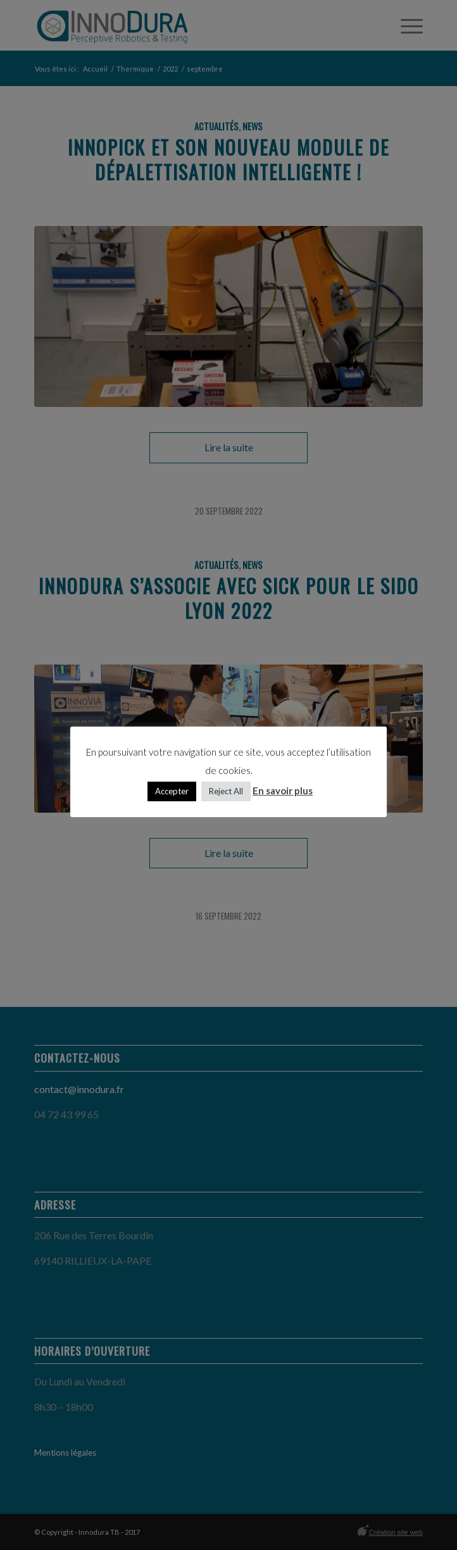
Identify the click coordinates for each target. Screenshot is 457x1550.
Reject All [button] (226, 791)
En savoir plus (283, 790)
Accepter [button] (172, 791)
